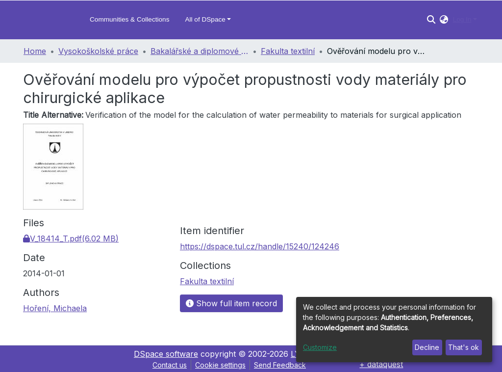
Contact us (169, 365)
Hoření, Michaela (55, 308)
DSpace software (166, 354)
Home (35, 51)
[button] (444, 20)
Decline (427, 347)
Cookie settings (220, 365)
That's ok (463, 347)
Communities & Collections (129, 19)
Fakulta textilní (288, 51)
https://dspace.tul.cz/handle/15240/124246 (259, 246)
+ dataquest (381, 364)
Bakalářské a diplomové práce (200, 51)
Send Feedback (280, 365)
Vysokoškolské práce (98, 51)
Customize (320, 347)
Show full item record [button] (231, 303)
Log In (462, 19)
